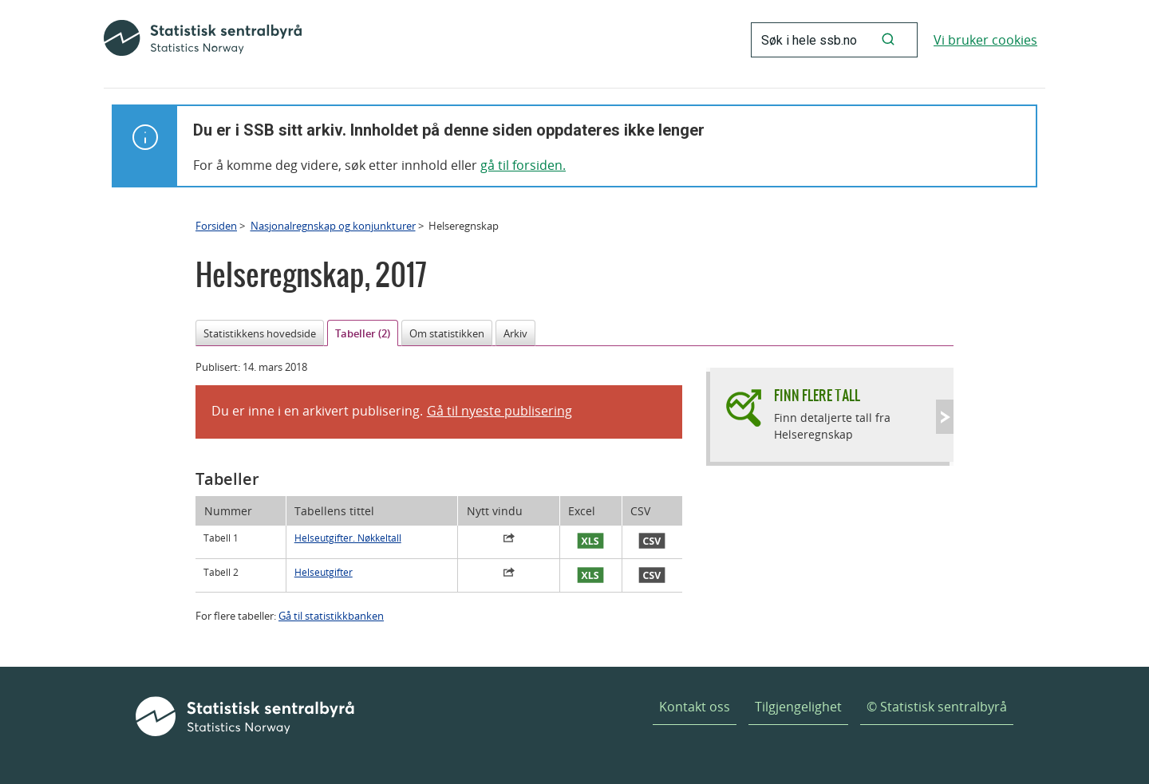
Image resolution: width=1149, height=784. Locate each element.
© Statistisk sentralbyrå (937, 706)
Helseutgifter (323, 572)
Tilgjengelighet (798, 706)
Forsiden (216, 226)
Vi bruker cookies (985, 40)
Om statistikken (446, 333)
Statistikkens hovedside (259, 333)
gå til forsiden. (523, 165)
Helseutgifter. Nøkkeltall (347, 538)
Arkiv (515, 333)
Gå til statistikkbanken (331, 616)
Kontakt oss (694, 706)
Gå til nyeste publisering (499, 411)
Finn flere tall (817, 395)
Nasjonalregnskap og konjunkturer (333, 226)
